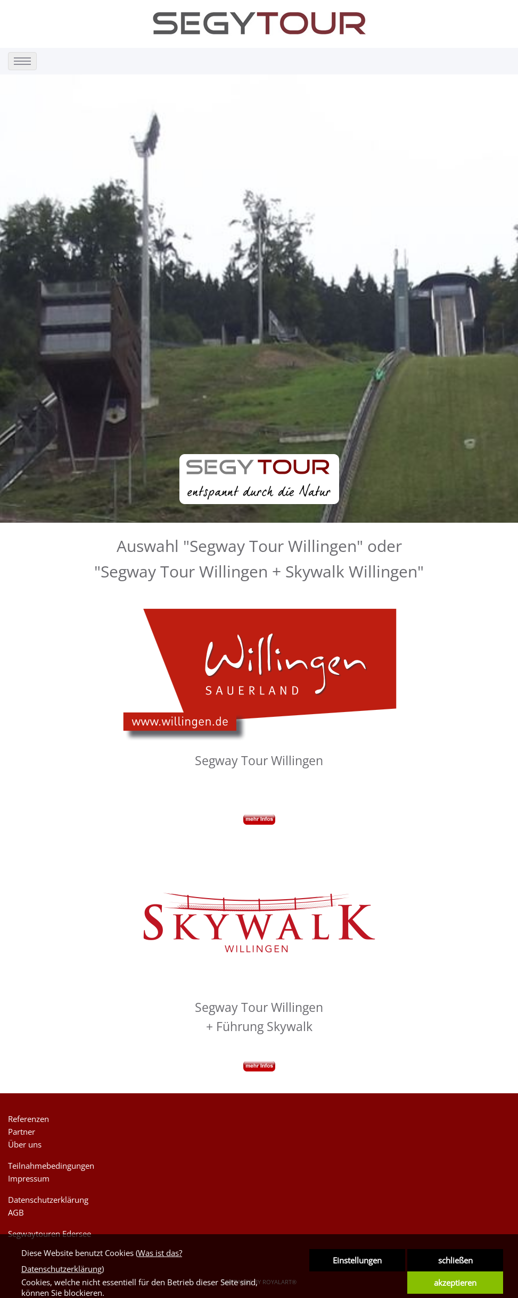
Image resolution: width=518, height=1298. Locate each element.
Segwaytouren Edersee (49, 1233)
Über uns (25, 1144)
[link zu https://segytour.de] (259, 23)
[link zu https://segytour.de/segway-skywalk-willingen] (259, 920)
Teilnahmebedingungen (51, 1165)
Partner (21, 1131)
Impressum (29, 1178)
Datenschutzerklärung (48, 1199)
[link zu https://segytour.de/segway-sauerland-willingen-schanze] (259, 673)
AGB (16, 1212)
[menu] (22, 61)
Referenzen (28, 1118)
